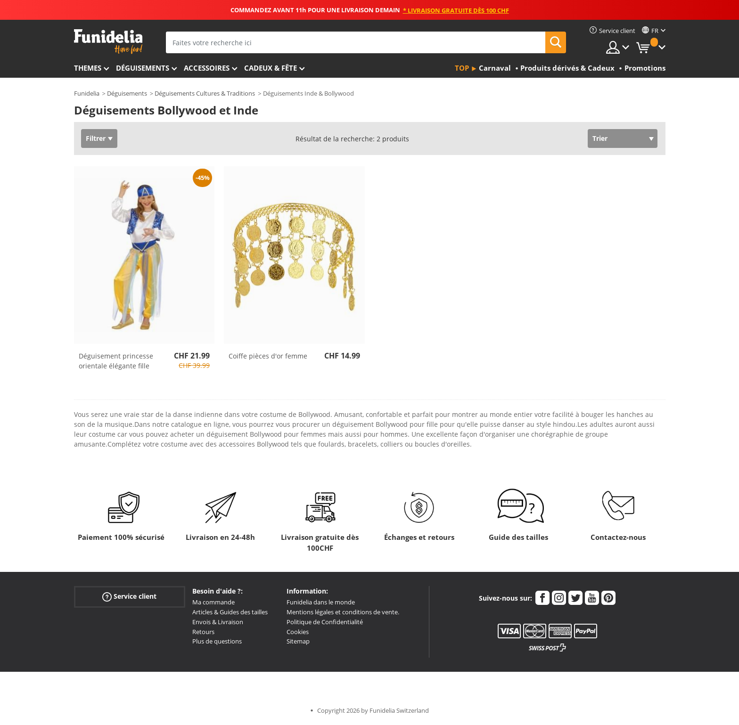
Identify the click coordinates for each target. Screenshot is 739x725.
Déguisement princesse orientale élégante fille (116, 360)
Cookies (298, 631)
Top (462, 68)
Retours (203, 631)
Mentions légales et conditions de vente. (343, 612)
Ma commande (213, 602)
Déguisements (142, 68)
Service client (129, 597)
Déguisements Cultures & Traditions (205, 93)
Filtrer (96, 138)
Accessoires (207, 68)
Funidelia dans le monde (321, 602)
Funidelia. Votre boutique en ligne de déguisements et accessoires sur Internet (108, 41)
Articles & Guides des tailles (230, 612)
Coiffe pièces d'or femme (268, 355)
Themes (87, 68)
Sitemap (298, 641)
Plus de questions (217, 641)
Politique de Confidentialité (325, 622)
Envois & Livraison (217, 622)
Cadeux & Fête (270, 68)
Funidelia (86, 93)
